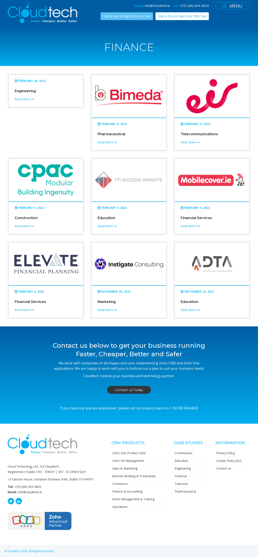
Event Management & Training (133, 499)
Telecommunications (199, 134)
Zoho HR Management (128, 461)
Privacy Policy (225, 453)
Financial (181, 476)
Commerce (120, 484)
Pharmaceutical (111, 134)
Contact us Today (129, 390)
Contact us (223, 468)
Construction (26, 218)
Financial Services (196, 218)
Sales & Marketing (124, 468)
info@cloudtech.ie (157, 5)
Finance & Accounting (127, 491)
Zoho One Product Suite (129, 453)
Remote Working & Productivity (134, 476)
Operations (120, 507)
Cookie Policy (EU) (228, 461)
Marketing (107, 302)
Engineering (25, 91)
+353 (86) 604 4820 (194, 5)
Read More (24, 99)
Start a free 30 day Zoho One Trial (126, 16)
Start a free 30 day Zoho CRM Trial (182, 16)
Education (106, 218)
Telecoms (181, 484)
